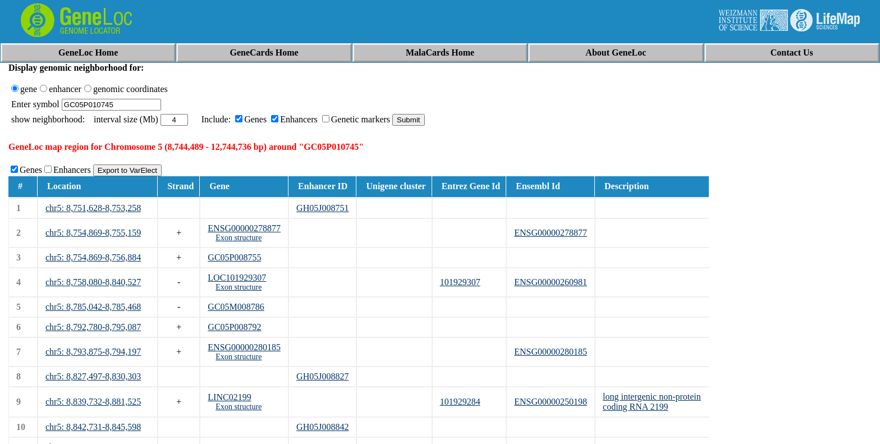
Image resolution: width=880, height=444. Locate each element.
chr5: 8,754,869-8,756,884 (93, 257)
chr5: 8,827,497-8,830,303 (93, 376)
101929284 (460, 401)
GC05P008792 (234, 327)
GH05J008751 (322, 208)
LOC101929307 (237, 277)
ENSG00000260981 (550, 282)
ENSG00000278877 (244, 228)
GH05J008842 (322, 427)
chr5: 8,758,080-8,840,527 (93, 282)
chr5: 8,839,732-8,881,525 (93, 401)
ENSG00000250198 (550, 401)
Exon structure (239, 238)
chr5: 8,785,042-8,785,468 (93, 307)
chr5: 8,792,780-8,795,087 (93, 327)
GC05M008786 (236, 307)
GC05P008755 (234, 257)
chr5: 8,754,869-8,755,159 (93, 232)
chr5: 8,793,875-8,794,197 (93, 351)
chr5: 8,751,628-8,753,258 (93, 208)
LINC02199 (229, 397)
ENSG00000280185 (244, 347)
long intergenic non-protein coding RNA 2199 (652, 401)
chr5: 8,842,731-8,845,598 (93, 427)
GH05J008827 (322, 376)
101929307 (460, 282)
